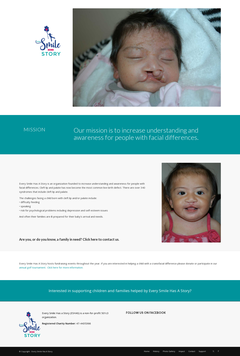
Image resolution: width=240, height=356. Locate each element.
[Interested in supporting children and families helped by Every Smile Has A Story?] (120, 290)
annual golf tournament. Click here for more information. (51, 267)
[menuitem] (146, 351)
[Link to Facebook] (218, 351)
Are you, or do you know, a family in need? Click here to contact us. (69, 239)
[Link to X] (213, 351)
